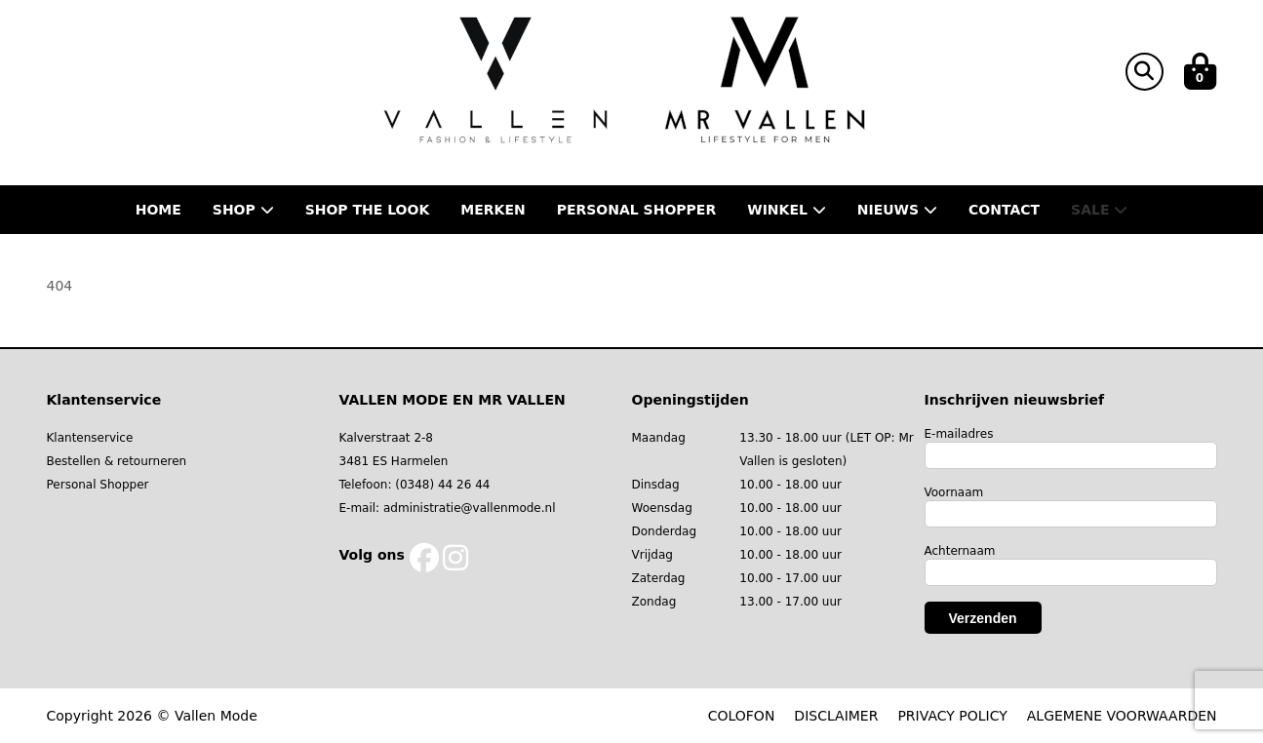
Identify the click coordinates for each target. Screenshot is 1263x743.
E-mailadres (959, 434)
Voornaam (954, 492)
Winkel (786, 209)
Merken (492, 209)
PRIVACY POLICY (951, 715)
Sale (1099, 209)
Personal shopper (637, 209)
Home (158, 209)
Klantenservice (90, 438)
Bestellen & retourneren (117, 461)
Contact (1004, 209)
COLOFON (741, 715)
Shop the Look (367, 209)
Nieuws (897, 209)
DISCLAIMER (836, 715)
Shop (243, 209)
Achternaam (960, 551)
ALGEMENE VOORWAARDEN (1122, 715)
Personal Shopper (98, 484)
